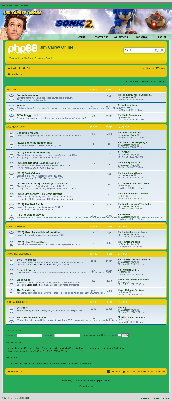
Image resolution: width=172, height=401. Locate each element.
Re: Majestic (124, 214)
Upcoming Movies (28, 132)
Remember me (112, 335)
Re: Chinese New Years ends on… (135, 259)
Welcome (11, 89)
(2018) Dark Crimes (28, 173)
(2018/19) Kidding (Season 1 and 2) (38, 162)
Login (8, 330)
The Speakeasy (26, 290)
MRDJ (91, 363)
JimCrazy (125, 107)
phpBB (76, 380)
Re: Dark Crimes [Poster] (130, 173)
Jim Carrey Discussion (18, 254)
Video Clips (24, 279)
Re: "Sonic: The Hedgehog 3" (133, 142)
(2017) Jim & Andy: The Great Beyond (39, 193)
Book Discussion (15, 227)
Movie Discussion (15, 127)
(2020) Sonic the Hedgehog (33, 152)
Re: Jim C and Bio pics (129, 132)
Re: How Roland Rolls (129, 242)
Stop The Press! (26, 259)
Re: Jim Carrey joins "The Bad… (134, 204)
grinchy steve (127, 97)
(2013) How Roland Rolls (32, 242)
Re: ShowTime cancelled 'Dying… (135, 183)
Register (20, 330)
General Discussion (17, 302)
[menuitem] (26, 68)
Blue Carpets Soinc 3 (128, 270)
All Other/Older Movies (30, 214)
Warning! (122, 307)
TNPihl (124, 117)
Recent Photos (26, 270)
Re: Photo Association (129, 115)
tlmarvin (125, 292)
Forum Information (28, 95)
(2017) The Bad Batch (30, 204)
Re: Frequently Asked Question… (135, 95)
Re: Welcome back (127, 105)
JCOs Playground (27, 115)
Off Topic (22, 307)
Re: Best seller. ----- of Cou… (132, 232)
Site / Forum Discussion (31, 317)
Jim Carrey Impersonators (131, 317)
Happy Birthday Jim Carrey (131, 290)
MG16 (124, 282)
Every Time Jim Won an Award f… (135, 279)
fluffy (123, 196)
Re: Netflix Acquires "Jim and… (134, 193)
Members (22, 105)
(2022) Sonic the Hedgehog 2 (34, 142)
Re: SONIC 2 (124, 152)
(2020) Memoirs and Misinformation (38, 232)
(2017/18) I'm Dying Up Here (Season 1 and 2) (44, 183)
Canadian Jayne (129, 135)
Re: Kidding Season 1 (129, 162)
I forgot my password (92, 335)
